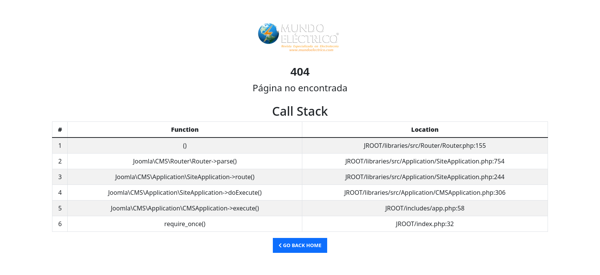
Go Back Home (300, 245)
